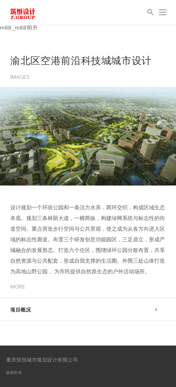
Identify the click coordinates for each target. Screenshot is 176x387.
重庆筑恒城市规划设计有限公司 (42, 359)
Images (20, 77)
